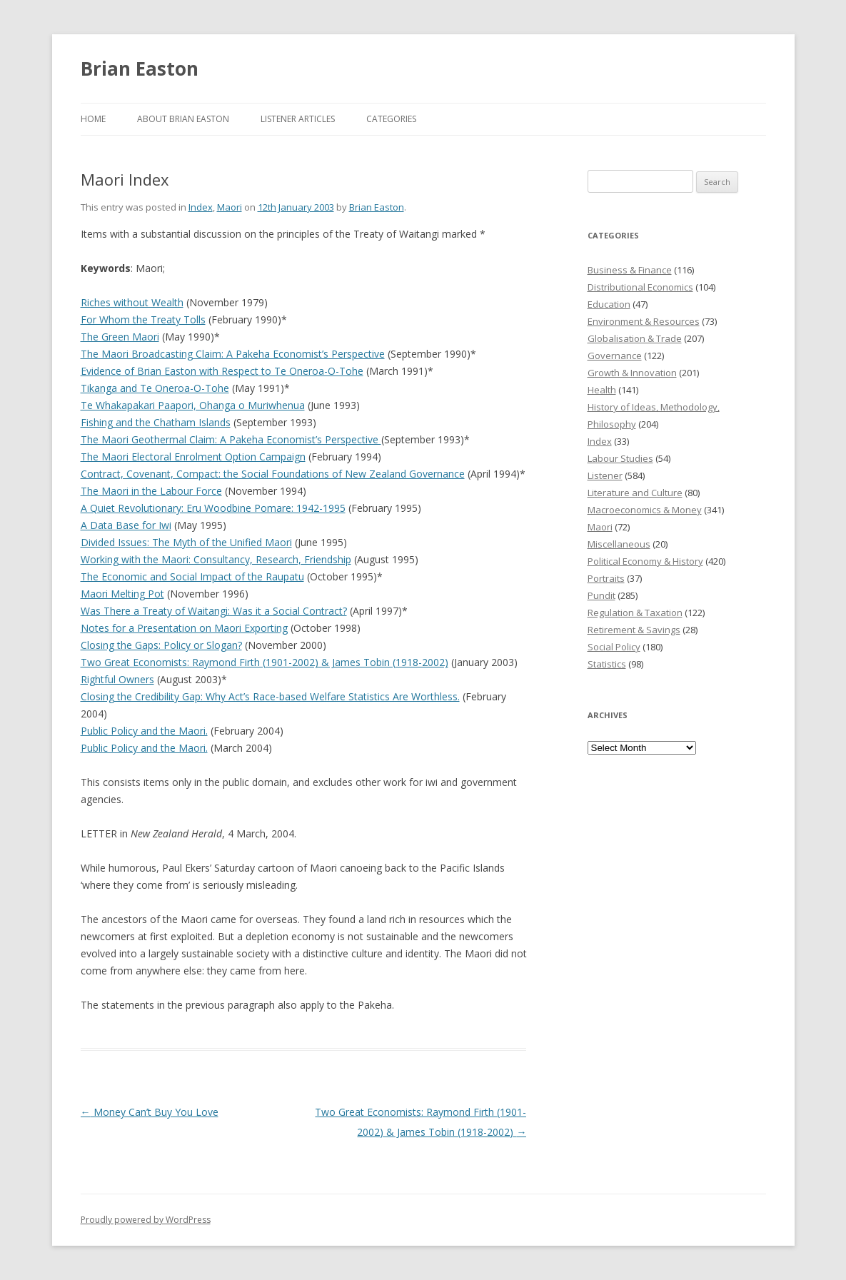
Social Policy (614, 646)
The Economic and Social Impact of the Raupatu (192, 576)
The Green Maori (120, 336)
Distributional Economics (640, 287)
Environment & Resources (644, 321)
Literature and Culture (635, 492)
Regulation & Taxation (635, 612)
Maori (229, 207)
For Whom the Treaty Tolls (143, 319)
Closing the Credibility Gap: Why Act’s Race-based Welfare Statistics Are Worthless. (270, 696)
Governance (615, 355)
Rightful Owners (117, 679)
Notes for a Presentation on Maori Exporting (184, 628)
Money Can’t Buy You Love (149, 1112)
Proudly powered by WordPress (146, 1220)
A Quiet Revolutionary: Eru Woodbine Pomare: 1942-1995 (213, 508)
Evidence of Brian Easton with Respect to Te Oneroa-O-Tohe (222, 371)
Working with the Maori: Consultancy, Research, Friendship (216, 559)
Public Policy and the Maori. (144, 730)
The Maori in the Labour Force (151, 491)
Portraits (606, 578)
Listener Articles (298, 119)
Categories (391, 119)
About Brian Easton (183, 119)
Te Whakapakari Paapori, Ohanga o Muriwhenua (193, 405)
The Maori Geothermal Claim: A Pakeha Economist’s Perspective (231, 439)
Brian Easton (139, 68)
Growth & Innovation (632, 372)
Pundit (601, 595)
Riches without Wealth (132, 302)
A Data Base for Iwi (126, 525)
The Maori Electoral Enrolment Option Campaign (193, 456)
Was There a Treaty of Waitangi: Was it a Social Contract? (214, 611)
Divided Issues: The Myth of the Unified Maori (186, 542)
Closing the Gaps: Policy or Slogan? (161, 645)
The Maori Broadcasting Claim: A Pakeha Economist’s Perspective (233, 354)
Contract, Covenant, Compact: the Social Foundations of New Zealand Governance (273, 473)
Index (200, 207)
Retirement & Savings (634, 629)
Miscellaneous (619, 544)
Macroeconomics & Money (645, 509)
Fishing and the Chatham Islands (156, 422)
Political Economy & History (645, 561)
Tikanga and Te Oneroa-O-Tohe (155, 388)
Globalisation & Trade (635, 338)
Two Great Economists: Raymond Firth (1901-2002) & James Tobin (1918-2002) (264, 662)
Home (93, 119)
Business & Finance (630, 269)
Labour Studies (620, 458)
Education (609, 304)
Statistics (607, 663)
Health (602, 389)
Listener (605, 475)
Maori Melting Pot (122, 593)
